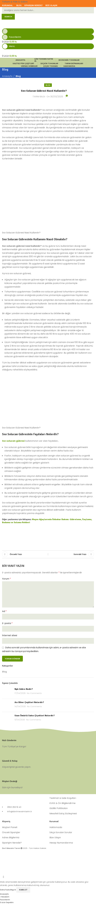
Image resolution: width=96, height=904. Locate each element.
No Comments (34, 693)
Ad (4, 611)
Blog (18, 76)
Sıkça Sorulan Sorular (60, 832)
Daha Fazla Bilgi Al (8, 889)
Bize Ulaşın (55, 837)
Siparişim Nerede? (12, 842)
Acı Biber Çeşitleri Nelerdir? (29, 702)
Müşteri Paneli (9, 827)
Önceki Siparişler (11, 832)
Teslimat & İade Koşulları (62, 798)
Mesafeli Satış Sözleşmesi (63, 813)
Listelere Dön (48, 554)
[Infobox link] (48, 741)
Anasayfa (7, 76)
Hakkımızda (55, 827)
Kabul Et (23, 889)
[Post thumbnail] (7, 692)
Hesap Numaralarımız (61, 842)
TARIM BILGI (39, 96)
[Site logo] (21, 23)
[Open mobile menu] (48, 46)
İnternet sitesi (9, 635)
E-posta (7, 623)
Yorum (6, 578)
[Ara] (48, 10)
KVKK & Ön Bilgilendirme (62, 803)
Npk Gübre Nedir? (24, 689)
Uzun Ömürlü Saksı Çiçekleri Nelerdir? (35, 715)
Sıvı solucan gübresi (13, 440)
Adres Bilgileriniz (10, 837)
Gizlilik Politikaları (58, 808)
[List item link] (24, 811)
